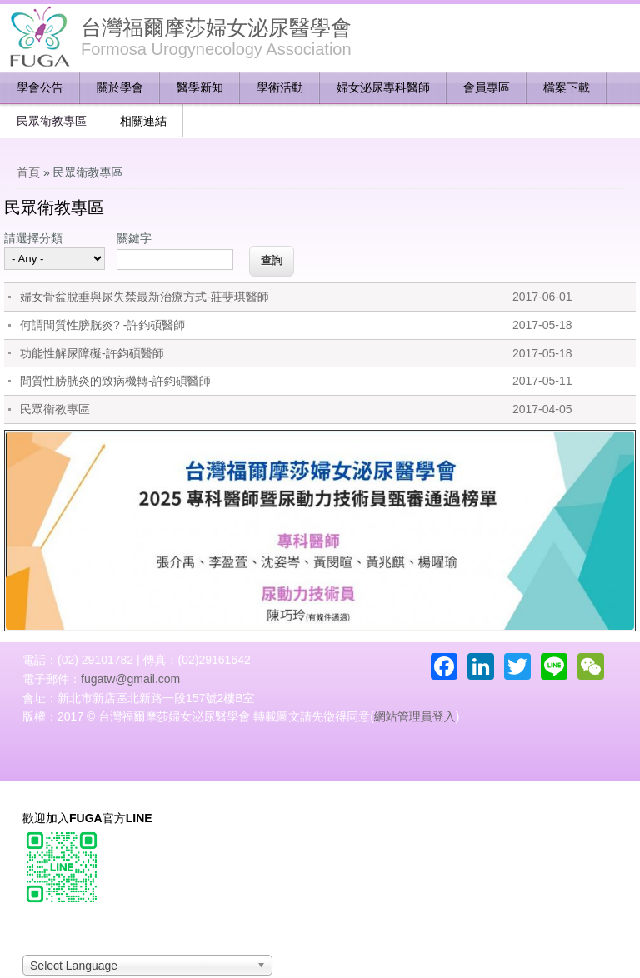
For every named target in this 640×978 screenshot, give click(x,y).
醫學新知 (200, 87)
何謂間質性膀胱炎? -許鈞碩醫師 (102, 325)
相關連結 (143, 120)
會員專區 (486, 87)
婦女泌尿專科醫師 (383, 87)
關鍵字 (134, 238)
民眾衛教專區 (52, 120)
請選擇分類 (33, 238)
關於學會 (120, 87)
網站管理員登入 (415, 716)
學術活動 (280, 87)
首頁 (28, 172)
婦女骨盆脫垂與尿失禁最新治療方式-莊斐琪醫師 (144, 296)
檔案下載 (566, 87)
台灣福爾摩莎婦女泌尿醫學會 (216, 27)
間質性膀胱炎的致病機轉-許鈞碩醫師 (115, 380)
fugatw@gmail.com (130, 679)
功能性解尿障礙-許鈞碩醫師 (92, 353)
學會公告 (40, 87)
